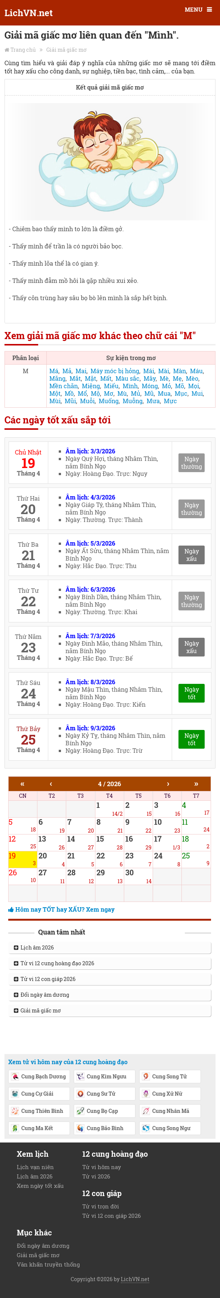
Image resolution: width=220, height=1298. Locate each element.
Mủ (135, 393)
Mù (122, 393)
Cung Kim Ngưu (101, 1076)
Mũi (70, 401)
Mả (66, 371)
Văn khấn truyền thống (48, 1264)
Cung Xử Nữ (161, 1094)
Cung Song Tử (164, 1076)
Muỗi (87, 401)
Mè (164, 378)
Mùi (55, 401)
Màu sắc (128, 378)
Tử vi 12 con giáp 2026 (45, 978)
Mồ (69, 393)
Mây (150, 378)
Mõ (179, 386)
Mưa (153, 401)
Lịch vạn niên (35, 1167)
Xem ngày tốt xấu (40, 1185)
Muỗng (133, 401)
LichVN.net (28, 12)
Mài (163, 371)
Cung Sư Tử (95, 1094)
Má (53, 371)
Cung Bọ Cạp (97, 1111)
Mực (170, 401)
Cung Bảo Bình (99, 1128)
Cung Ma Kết (31, 1128)
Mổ (82, 393)
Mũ (149, 393)
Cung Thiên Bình (36, 1111)
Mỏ (166, 386)
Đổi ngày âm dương (41, 994)
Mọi (193, 386)
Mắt (75, 378)
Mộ (95, 393)
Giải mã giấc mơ (66, 49)
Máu (196, 371)
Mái (148, 371)
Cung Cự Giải (32, 1094)
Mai (81, 371)
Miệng (91, 386)
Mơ (108, 393)
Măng (57, 378)
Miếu (111, 386)
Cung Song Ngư (165, 1128)
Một (55, 393)
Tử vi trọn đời (100, 1206)
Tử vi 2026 (96, 1176)
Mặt (90, 378)
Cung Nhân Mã (165, 1111)
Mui (197, 393)
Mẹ (177, 378)
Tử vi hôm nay (101, 1167)
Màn (179, 371)
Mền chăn (63, 386)
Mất (105, 378)
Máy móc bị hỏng (115, 371)
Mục (181, 393)
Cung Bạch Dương (38, 1076)
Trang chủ (23, 49)
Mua (164, 393)
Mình (130, 386)
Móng (150, 386)
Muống (109, 401)
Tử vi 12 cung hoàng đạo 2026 (54, 963)
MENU (193, 9)
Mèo (192, 378)
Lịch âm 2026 (34, 947)
